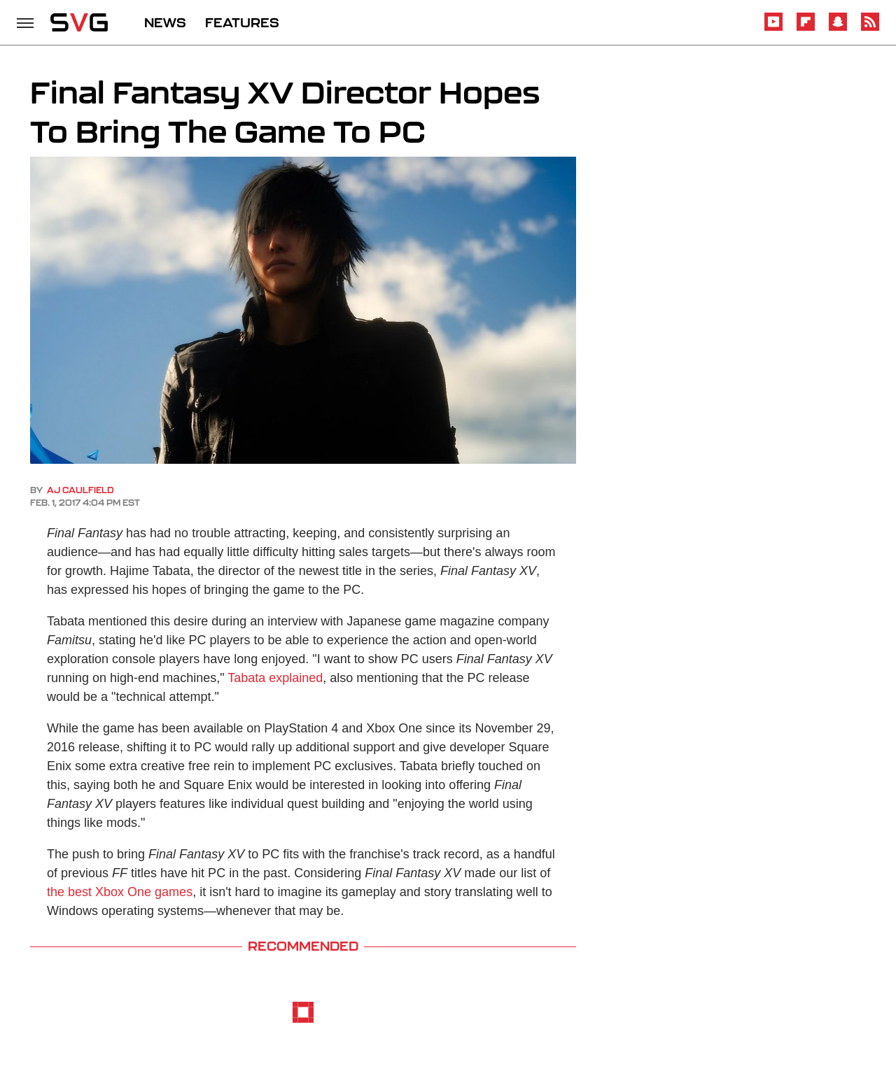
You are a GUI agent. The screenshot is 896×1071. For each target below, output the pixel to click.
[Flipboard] (806, 28)
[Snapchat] (838, 28)
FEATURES (242, 22)
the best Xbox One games (119, 892)
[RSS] (870, 28)
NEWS (165, 22)
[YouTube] (773, 28)
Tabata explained (275, 678)
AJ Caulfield (80, 490)
